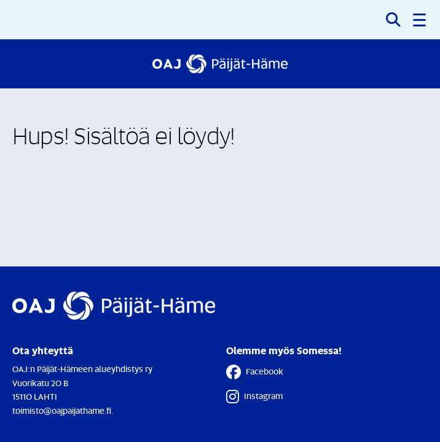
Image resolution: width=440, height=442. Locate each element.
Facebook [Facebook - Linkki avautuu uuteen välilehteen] (254, 372)
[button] (420, 19)
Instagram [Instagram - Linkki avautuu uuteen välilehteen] (254, 396)
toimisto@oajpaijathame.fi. (62, 410)
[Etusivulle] (220, 64)
